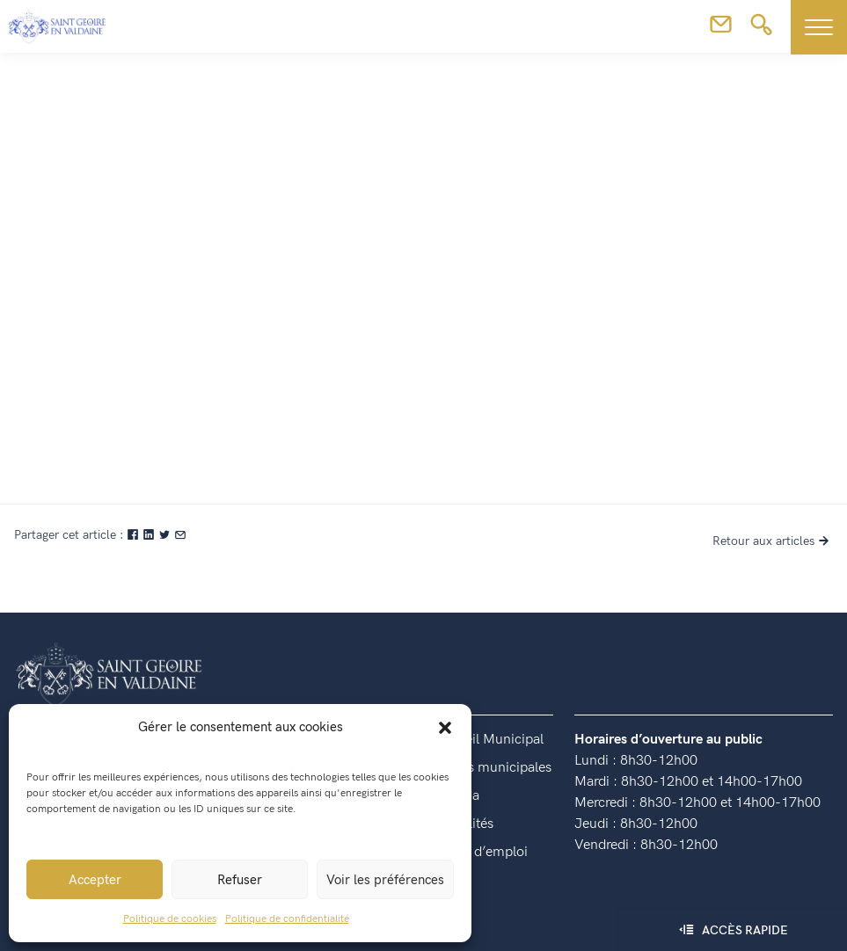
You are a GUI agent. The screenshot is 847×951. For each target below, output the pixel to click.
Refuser (239, 880)
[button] (445, 727)
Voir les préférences (385, 880)
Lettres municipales (492, 767)
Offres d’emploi (481, 852)
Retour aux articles (772, 541)
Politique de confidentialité (287, 919)
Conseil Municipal (489, 739)
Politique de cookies (169, 919)
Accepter (95, 880)
